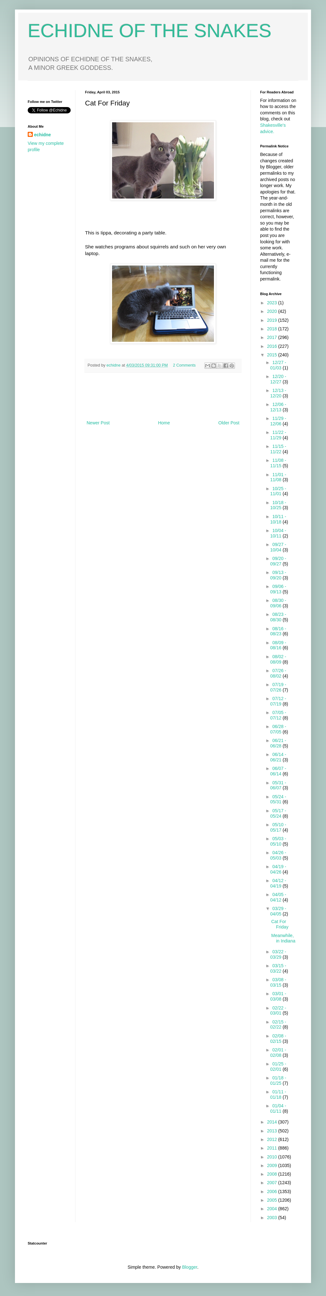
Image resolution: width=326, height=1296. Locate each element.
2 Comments (184, 365)
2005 (272, 1200)
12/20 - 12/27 (278, 379)
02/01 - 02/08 (278, 1052)
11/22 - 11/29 (278, 435)
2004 (272, 1208)
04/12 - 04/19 (278, 883)
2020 (272, 311)
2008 (272, 1174)
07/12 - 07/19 (278, 701)
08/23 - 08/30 (278, 617)
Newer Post (98, 422)
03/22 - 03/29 (278, 954)
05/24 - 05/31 (278, 799)
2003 (272, 1217)
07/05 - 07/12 (278, 715)
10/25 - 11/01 (278, 491)
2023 (272, 302)
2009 (272, 1165)
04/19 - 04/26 (278, 869)
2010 (272, 1156)
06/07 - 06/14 (278, 771)
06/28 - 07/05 (278, 729)
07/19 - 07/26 (278, 687)
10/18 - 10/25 (278, 505)
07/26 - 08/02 (278, 673)
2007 (272, 1182)
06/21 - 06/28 (278, 743)
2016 (272, 346)
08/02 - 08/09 (278, 659)
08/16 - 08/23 (278, 631)
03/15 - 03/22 (278, 968)
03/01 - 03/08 (278, 996)
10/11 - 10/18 (278, 519)
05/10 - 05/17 (278, 827)
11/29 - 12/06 (278, 421)
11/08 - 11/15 (278, 463)
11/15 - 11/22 (278, 449)
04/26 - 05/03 (278, 855)
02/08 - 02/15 (278, 1038)
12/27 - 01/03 (278, 365)
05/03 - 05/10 (278, 841)
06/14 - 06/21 (278, 757)
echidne (114, 365)
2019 (272, 320)
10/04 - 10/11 (278, 533)
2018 (272, 328)
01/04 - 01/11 (278, 1108)
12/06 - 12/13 (278, 407)
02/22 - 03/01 (278, 1010)
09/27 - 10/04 (278, 547)
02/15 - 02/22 (278, 1024)
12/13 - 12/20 (278, 393)
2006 (272, 1191)
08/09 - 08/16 (278, 645)
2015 (272, 354)
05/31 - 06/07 (278, 785)
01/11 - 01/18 (278, 1094)
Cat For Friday (279, 924)
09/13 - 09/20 (278, 575)
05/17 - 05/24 (278, 813)
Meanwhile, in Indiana (283, 938)
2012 (272, 1139)
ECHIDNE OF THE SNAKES (150, 30)
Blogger (189, 1267)
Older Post (228, 422)
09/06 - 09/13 (278, 589)
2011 (272, 1148)
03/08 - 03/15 (278, 982)
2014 (272, 1121)
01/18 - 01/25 (278, 1080)
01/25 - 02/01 (278, 1066)
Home (164, 422)
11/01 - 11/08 (278, 477)
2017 (272, 337)
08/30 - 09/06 (278, 603)
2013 (272, 1130)
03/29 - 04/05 (278, 911)
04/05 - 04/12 (278, 897)
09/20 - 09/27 (278, 561)
